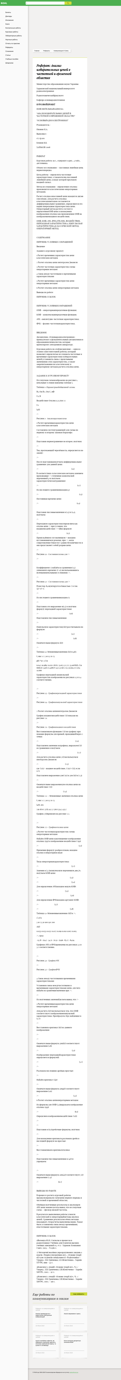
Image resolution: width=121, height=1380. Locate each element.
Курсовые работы (11, 32)
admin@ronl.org (74, 1372)
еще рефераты (78, 1294)
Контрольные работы (13, 28)
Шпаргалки (9, 63)
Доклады (8, 16)
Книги (7, 24)
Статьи (7, 55)
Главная (36, 51)
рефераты (46, 51)
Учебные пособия (11, 59)
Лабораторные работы (13, 36)
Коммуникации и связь (61, 51)
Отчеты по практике (12, 43)
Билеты (8, 12)
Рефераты (9, 47)
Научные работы (11, 39)
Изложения (9, 20)
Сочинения (9, 51)
